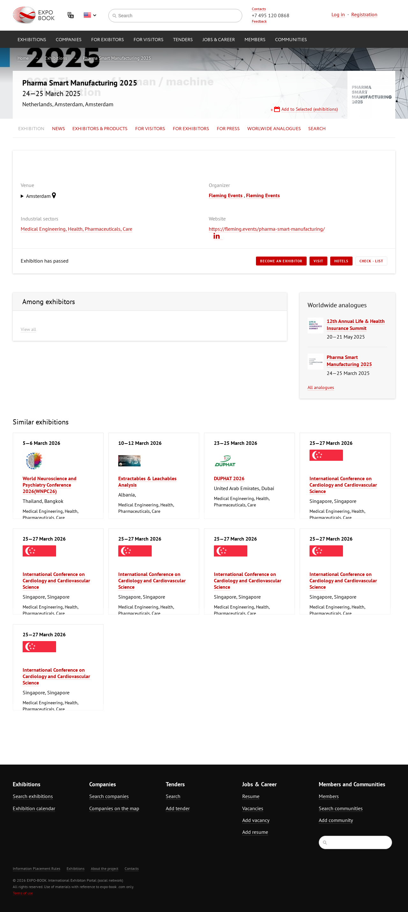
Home (23, 58)
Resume (250, 796)
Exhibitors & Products (99, 129)
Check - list (371, 261)
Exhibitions (32, 40)
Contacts (259, 8)
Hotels (341, 261)
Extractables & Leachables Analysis (147, 481)
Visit (318, 261)
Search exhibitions (33, 796)
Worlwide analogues (274, 129)
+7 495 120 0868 (270, 15)
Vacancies (252, 808)
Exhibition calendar (34, 808)
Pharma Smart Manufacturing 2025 (117, 58)
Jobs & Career (218, 40)
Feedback (259, 21)
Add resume (255, 832)
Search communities (341, 808)
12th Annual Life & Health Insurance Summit (356, 325)
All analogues (321, 387)
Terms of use (23, 893)
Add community (336, 820)
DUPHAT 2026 (229, 478)
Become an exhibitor (281, 261)
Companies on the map (114, 808)
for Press (228, 129)
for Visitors (149, 40)
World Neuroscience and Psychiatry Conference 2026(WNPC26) (49, 484)
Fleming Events (226, 195)
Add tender (178, 808)
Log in (338, 14)
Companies (69, 40)
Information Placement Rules (36, 868)
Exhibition (31, 129)
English (89, 15)
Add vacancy (255, 820)
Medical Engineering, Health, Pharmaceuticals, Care (76, 229)
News (58, 129)
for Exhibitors (191, 129)
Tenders (183, 40)
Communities (291, 40)
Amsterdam (42, 195)
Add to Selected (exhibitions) (309, 109)
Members (255, 40)
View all (28, 329)
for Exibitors (107, 40)
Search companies (109, 796)
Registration (364, 14)
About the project (104, 868)
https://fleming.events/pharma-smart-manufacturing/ (267, 229)
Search (317, 129)
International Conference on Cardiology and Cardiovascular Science (343, 484)
